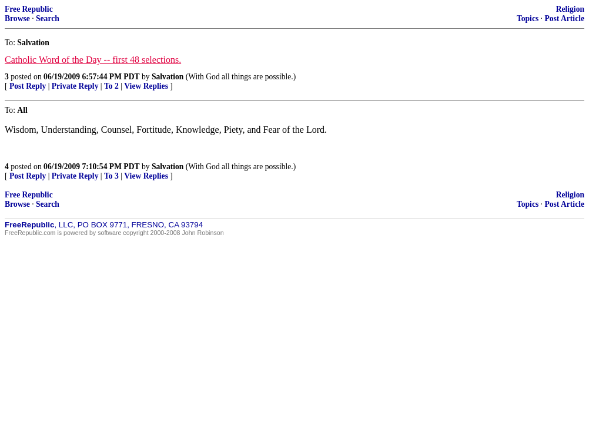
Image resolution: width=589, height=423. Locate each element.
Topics (527, 18)
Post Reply (27, 86)
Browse (17, 18)
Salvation (167, 76)
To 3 (111, 176)
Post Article (564, 18)
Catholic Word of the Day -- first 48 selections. (93, 60)
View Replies (146, 86)
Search (47, 18)
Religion (570, 9)
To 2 (111, 86)
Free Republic (29, 9)
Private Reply (75, 86)
